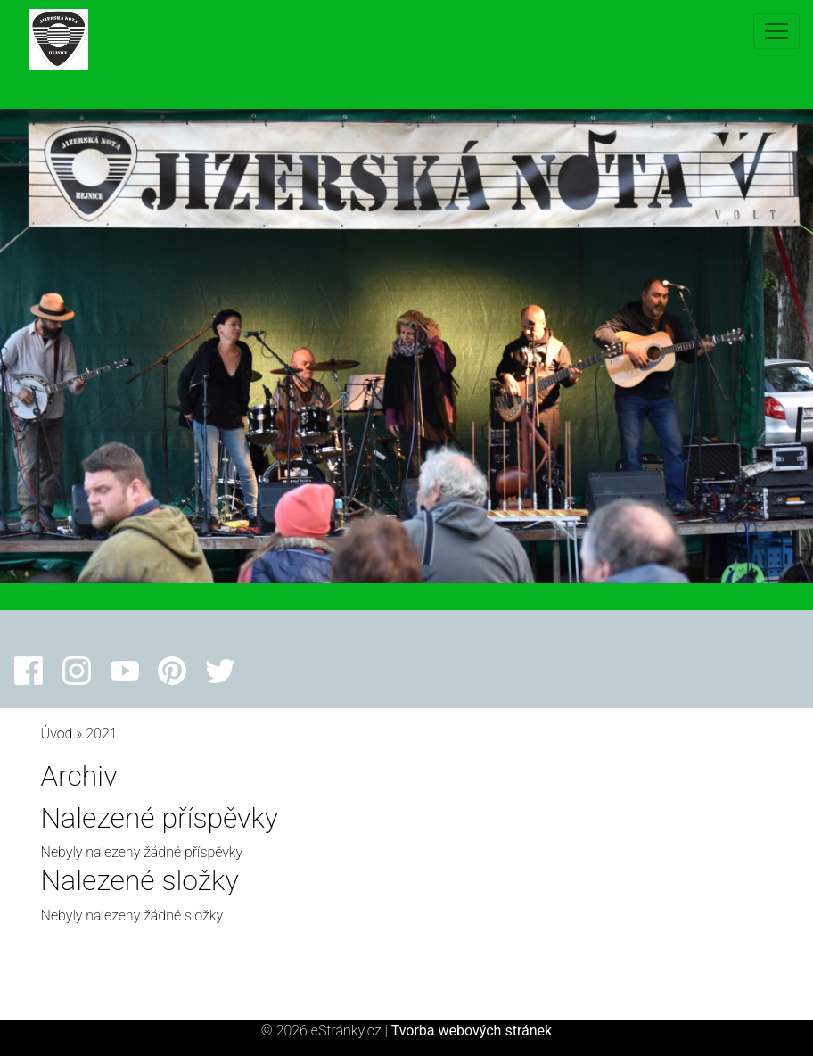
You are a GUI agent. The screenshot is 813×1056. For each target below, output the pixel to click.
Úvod (57, 733)
